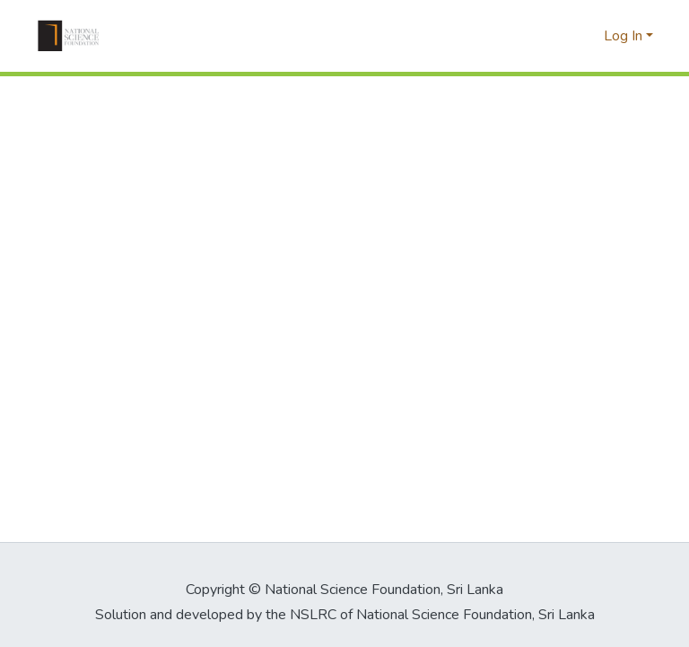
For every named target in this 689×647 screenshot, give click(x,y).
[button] (68, 36)
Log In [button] (625, 36)
